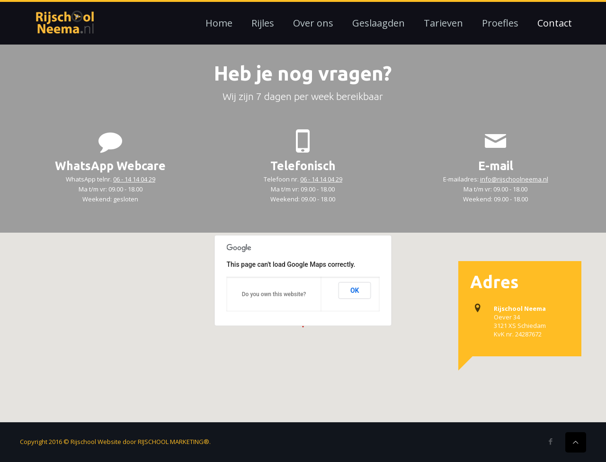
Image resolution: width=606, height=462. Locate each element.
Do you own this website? (274, 294)
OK (354, 290)
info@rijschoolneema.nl (514, 179)
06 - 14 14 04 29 (134, 179)
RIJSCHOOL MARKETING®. (174, 441)
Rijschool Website (96, 441)
